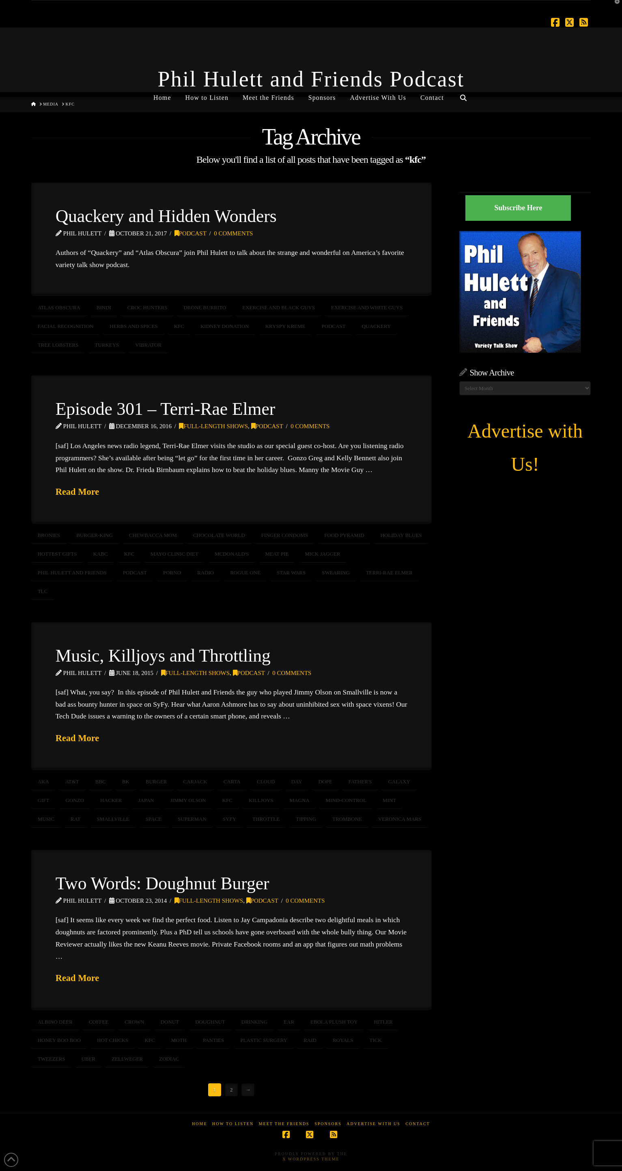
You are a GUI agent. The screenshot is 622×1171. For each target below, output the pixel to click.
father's (360, 782)
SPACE (153, 819)
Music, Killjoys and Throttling (163, 655)
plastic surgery (263, 1040)
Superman (192, 819)
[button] (614, 7)
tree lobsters (58, 345)
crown (134, 1022)
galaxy (399, 782)
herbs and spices (133, 326)
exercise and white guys (366, 307)
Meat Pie (277, 554)
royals (343, 1040)
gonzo (75, 800)
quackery (376, 326)
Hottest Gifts (57, 554)
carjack (195, 782)
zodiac (169, 1059)
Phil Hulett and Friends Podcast (311, 79)
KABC (100, 554)
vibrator (148, 345)
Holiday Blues (401, 535)
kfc (179, 326)
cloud (266, 782)
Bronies (49, 535)
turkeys (107, 345)
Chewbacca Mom (153, 535)
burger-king (94, 535)
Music (46, 819)
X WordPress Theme (310, 1159)
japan (146, 800)
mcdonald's (232, 554)
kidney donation (224, 326)
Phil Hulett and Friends (72, 572)
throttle (266, 819)
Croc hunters (147, 307)
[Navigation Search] (463, 95)
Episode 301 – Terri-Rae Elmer (165, 408)
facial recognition (66, 326)
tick (376, 1040)
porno (172, 572)
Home (199, 1123)
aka (43, 782)
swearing (336, 572)
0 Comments (233, 233)
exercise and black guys (278, 307)
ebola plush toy (334, 1022)
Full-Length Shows (213, 426)
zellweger (127, 1059)
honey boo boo (59, 1040)
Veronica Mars (400, 819)
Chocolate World (219, 535)
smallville (113, 819)
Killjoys (261, 800)
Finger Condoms (284, 535)
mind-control (346, 800)
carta (232, 782)
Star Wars (291, 572)
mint (389, 800)
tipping (306, 819)
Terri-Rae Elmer (389, 572)
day (296, 782)
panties (213, 1040)
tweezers (51, 1059)
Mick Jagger (322, 554)
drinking (254, 1022)
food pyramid (344, 535)
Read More (77, 492)
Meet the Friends (284, 1123)
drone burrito (204, 307)
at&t (72, 782)
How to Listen (233, 1123)
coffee (98, 1022)
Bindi (104, 307)
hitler (383, 1022)
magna (300, 800)
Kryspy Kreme (285, 326)
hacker (111, 800)
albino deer (55, 1022)
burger (156, 782)
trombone (347, 819)
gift (44, 800)
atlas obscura (59, 307)
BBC (100, 782)
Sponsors (328, 1123)
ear (289, 1022)
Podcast (190, 233)
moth (179, 1040)
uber (89, 1059)
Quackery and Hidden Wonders (166, 216)
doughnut (210, 1022)
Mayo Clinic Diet (174, 554)
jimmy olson (188, 800)
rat (76, 819)
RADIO (205, 572)
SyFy (229, 819)
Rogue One (245, 572)
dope (325, 782)
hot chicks (112, 1040)
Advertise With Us (373, 1123)
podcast (334, 326)
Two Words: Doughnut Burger (162, 883)
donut (170, 1022)
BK (125, 782)
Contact (417, 1123)
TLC (43, 591)
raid (309, 1040)
